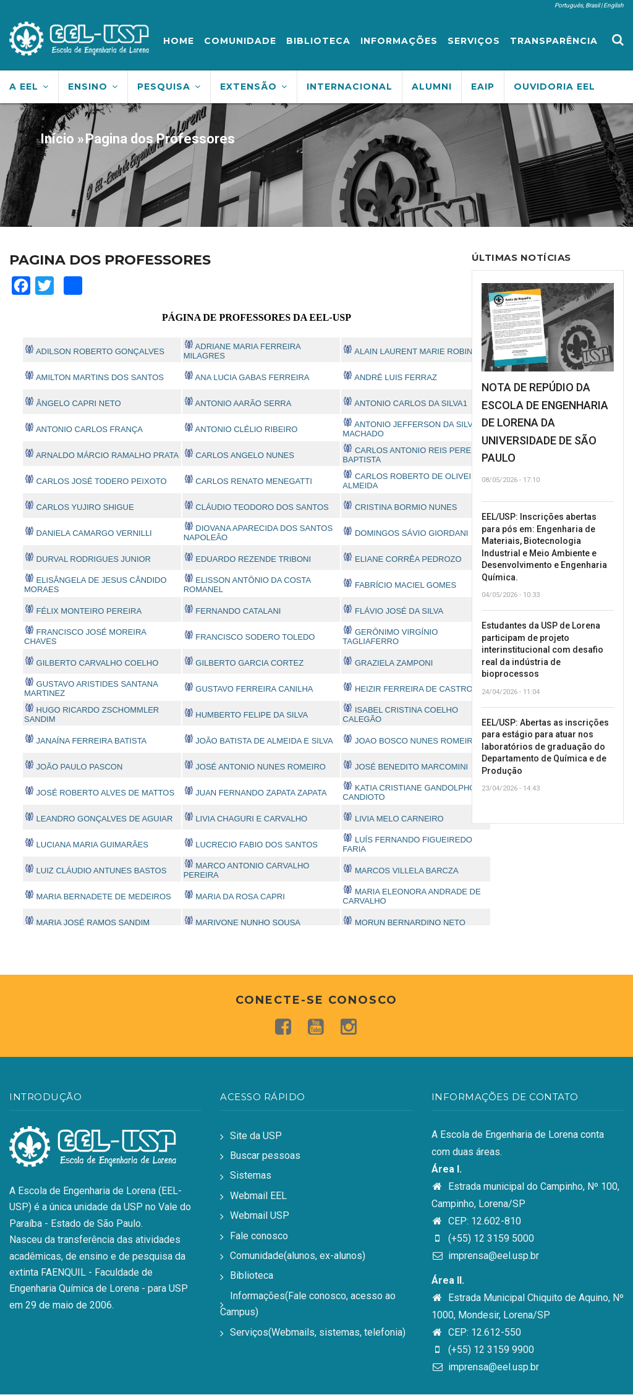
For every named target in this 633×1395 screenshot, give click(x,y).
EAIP (483, 86)
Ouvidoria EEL (554, 86)
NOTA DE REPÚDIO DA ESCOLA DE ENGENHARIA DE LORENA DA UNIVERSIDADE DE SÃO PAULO (545, 422)
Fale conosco (259, 1236)
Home (178, 40)
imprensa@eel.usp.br (485, 1255)
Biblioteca (318, 40)
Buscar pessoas (265, 1155)
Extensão (253, 86)
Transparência (554, 40)
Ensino (93, 86)
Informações (399, 40)
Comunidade (240, 40)
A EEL (29, 86)
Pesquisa (169, 86)
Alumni (432, 86)
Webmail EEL (258, 1196)
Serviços (474, 40)
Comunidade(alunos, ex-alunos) (297, 1255)
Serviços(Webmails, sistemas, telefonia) (318, 1332)
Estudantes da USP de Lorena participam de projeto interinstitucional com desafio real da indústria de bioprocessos (542, 650)
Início (57, 138)
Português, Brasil (577, 5)
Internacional (350, 86)
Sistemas (250, 1175)
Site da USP (256, 1136)
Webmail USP (259, 1215)
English (613, 5)
